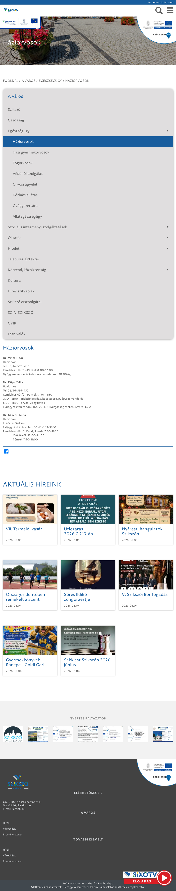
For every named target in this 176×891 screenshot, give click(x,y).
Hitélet (89, 248)
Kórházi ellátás (25, 195)
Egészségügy (50, 81)
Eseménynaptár (12, 834)
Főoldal (10, 81)
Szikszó (14, 109)
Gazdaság (16, 120)
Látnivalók (16, 334)
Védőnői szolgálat (28, 173)
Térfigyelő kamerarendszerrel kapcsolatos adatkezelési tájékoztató (104, 887)
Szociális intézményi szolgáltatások (89, 227)
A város (28, 81)
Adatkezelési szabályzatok (46, 887)
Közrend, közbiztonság (89, 270)
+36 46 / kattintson (19, 805)
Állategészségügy (27, 216)
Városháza (9, 829)
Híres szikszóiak (21, 291)
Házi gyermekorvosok (31, 152)
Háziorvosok (77, 81)
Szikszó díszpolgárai (25, 302)
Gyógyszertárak (26, 205)
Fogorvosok (23, 163)
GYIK (12, 323)
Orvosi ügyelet (25, 184)
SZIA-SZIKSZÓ (21, 312)
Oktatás (89, 237)
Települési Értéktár (23, 259)
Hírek (6, 823)
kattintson (18, 809)
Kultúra (14, 280)
